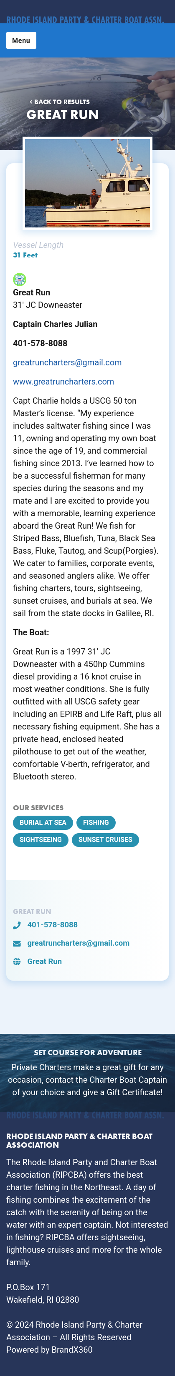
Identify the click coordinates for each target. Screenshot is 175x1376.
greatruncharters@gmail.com (67, 362)
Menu (21, 41)
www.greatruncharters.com (63, 382)
